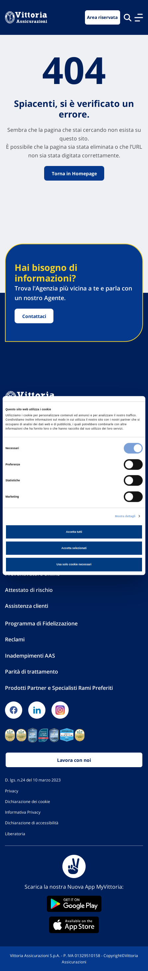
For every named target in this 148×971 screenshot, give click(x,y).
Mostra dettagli (125, 516)
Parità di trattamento (31, 671)
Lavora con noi (74, 760)
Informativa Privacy (22, 812)
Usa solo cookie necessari (73, 564)
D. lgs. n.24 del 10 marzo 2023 (33, 779)
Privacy (11, 790)
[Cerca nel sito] (127, 17)
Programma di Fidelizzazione (41, 623)
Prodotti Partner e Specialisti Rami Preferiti (59, 687)
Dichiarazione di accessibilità (31, 822)
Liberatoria (15, 833)
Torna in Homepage (74, 173)
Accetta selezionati (74, 548)
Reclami (15, 639)
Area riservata (102, 17)
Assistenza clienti (26, 605)
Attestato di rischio (29, 590)
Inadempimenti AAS (30, 655)
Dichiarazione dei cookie (27, 801)
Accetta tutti (74, 531)
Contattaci (34, 316)
